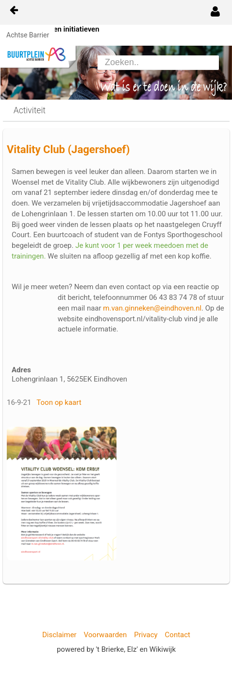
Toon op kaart (58, 402)
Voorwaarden (105, 634)
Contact (177, 634)
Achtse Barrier (27, 35)
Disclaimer (59, 634)
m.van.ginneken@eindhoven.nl (152, 308)
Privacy (145, 634)
